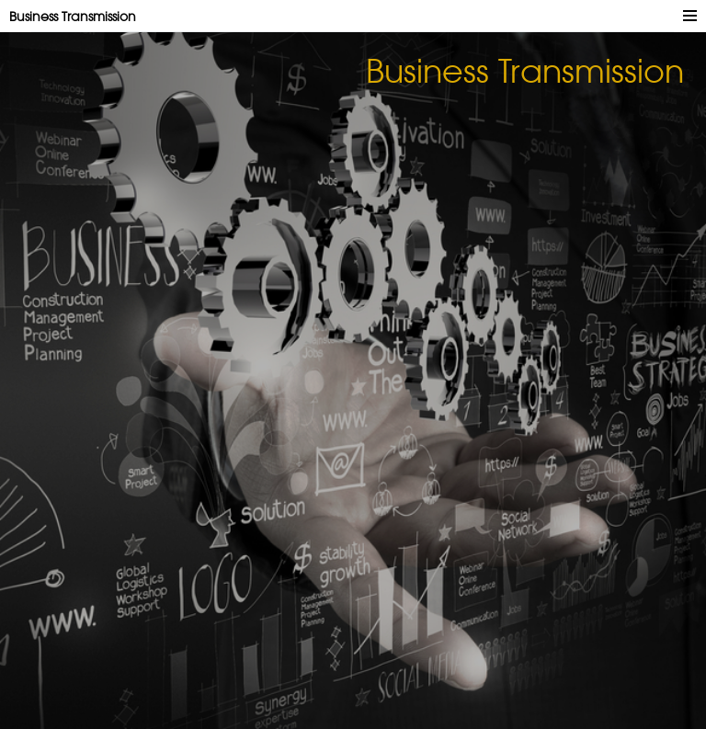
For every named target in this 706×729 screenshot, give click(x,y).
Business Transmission (72, 16)
